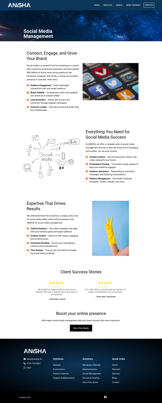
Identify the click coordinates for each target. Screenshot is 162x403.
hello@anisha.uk (33, 359)
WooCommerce (90, 369)
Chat (27, 367)
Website (57, 365)
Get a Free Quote (81, 328)
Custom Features (61, 373)
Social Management (92, 373)
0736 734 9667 (32, 363)
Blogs (114, 378)
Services (107, 5)
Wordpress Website (91, 365)
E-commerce (59, 369)
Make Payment (133, 5)
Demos (119, 5)
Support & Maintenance (64, 378)
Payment (116, 369)
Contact (149, 5)
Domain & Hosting (91, 378)
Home (97, 5)
